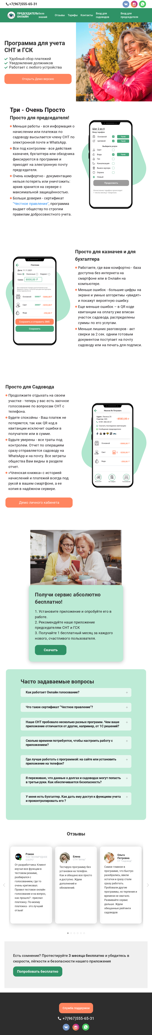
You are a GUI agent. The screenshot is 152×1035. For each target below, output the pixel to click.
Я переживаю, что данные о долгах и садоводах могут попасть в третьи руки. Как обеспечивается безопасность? (73, 780)
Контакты (87, 15)
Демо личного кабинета (39, 502)
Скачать (51, 650)
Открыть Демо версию (38, 79)
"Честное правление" (31, 204)
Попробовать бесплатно (37, 971)
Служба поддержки (76, 1008)
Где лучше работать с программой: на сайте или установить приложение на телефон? (71, 761)
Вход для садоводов (102, 15)
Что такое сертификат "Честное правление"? (59, 707)
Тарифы (73, 15)
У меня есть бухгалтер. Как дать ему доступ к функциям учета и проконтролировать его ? (73, 799)
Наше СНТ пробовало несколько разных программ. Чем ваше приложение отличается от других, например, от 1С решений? (72, 724)
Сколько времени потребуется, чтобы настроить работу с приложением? (69, 743)
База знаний (42, 15)
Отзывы (60, 15)
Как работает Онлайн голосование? (52, 692)
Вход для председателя (129, 15)
